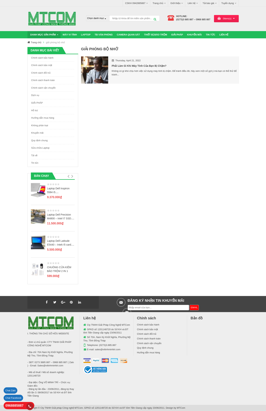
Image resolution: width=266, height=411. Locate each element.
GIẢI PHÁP (37, 102)
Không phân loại (39, 125)
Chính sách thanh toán (43, 80)
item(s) (227, 18)
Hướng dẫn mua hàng (42, 117)
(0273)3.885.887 (107, 345)
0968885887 (14, 405)
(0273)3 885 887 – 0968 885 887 (193, 19)
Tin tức (34, 162)
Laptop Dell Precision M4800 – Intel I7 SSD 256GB (59, 218)
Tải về (34, 155)
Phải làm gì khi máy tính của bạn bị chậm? (139, 65)
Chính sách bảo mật (41, 65)
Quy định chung (39, 140)
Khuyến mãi (37, 132)
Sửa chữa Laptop (40, 147)
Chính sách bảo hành (42, 57)
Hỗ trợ (34, 110)
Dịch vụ (35, 95)
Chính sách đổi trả (40, 72)
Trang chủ (36, 42)
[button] (68, 176)
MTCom (181, 407)
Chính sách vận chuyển (43, 87)
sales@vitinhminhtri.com (107, 349)
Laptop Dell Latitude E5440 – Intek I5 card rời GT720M (59, 244)
